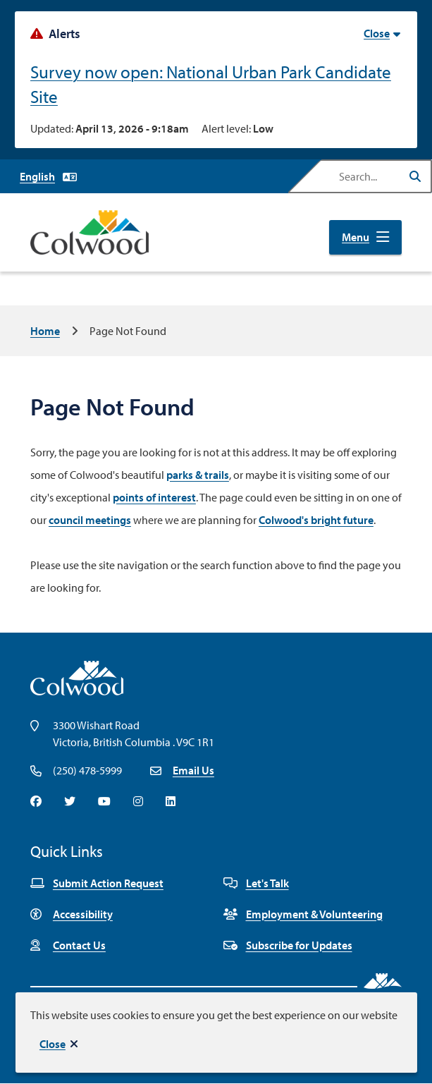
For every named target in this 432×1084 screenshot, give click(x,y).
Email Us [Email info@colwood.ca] (193, 770)
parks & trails (197, 475)
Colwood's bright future (316, 520)
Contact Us (68, 945)
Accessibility (71, 914)
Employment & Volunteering (303, 914)
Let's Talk (256, 883)
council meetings (90, 520)
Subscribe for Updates (287, 945)
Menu (355, 237)
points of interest (154, 497)
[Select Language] (48, 176)
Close (52, 1044)
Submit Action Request (96, 883)
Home (45, 331)
